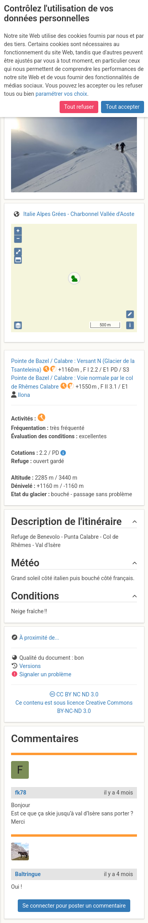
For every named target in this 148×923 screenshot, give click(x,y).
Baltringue (28, 874)
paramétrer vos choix (61, 94)
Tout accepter (123, 107)
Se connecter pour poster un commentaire (74, 906)
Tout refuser (79, 107)
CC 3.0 (74, 702)
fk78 (20, 792)
